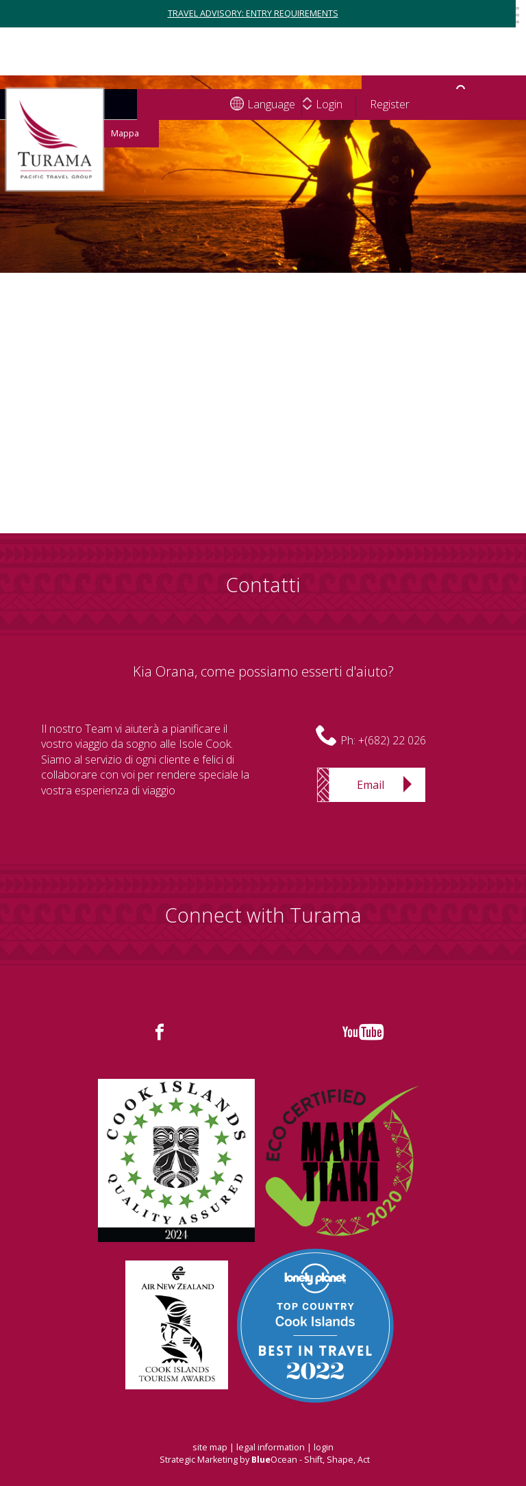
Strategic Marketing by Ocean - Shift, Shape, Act (265, 1459)
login (324, 1447)
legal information (270, 1447)
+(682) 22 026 (392, 740)
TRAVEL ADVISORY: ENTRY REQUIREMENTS (253, 13)
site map (209, 1447)
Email (370, 784)
